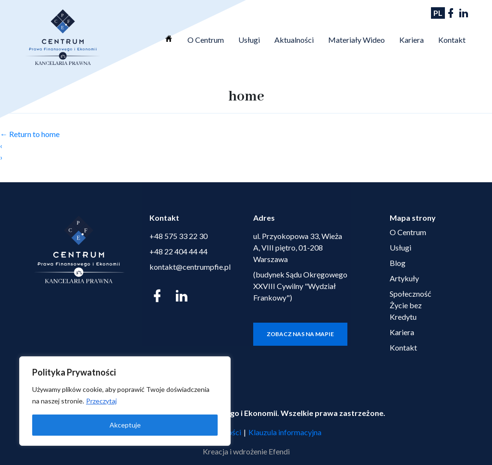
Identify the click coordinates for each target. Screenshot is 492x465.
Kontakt (452, 39)
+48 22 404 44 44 (178, 251)
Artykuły (404, 278)
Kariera (411, 39)
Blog (398, 262)
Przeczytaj (101, 401)
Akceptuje (125, 425)
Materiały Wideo (356, 39)
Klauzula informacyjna (284, 432)
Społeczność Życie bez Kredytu (410, 305)
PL (438, 12)
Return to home (30, 133)
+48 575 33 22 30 (178, 235)
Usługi (249, 39)
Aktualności (294, 39)
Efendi (279, 451)
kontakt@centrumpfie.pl (190, 266)
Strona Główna (168, 38)
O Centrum (205, 39)
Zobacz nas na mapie (300, 334)
